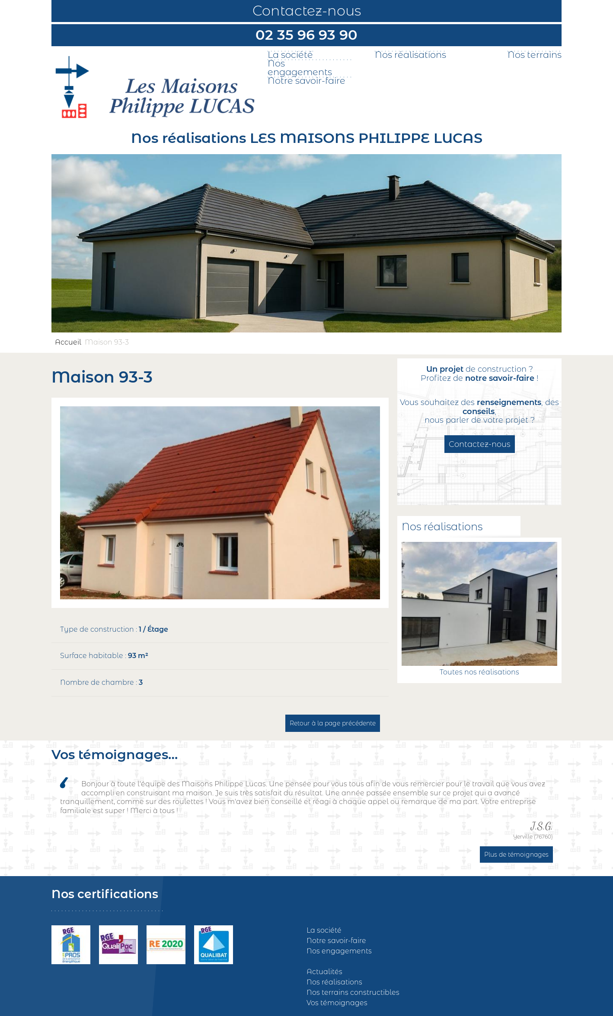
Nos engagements (300, 67)
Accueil (68, 342)
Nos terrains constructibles (352, 992)
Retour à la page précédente (333, 723)
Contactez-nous (306, 10)
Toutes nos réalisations (479, 672)
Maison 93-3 (107, 342)
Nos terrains (535, 55)
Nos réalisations (410, 55)
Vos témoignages (336, 1003)
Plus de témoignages (516, 854)
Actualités (324, 972)
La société (290, 55)
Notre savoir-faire (306, 80)
